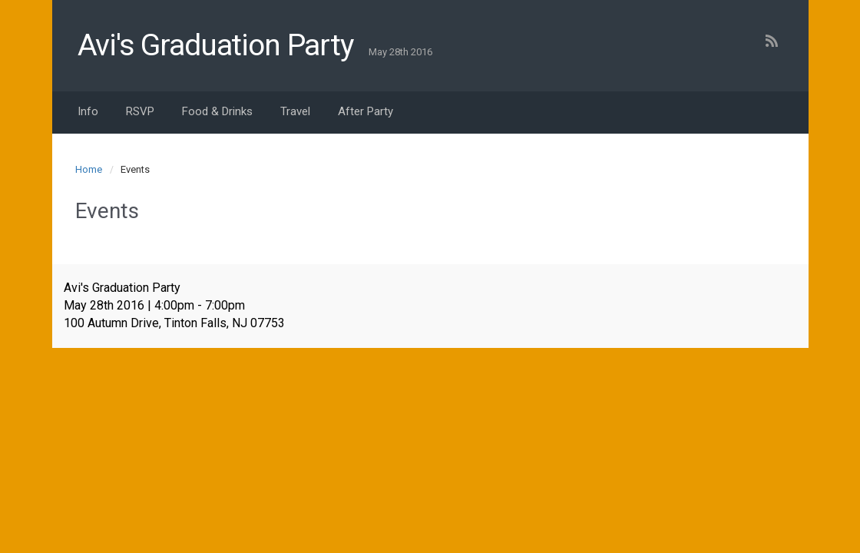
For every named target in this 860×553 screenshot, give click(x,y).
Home (88, 169)
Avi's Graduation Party (215, 45)
